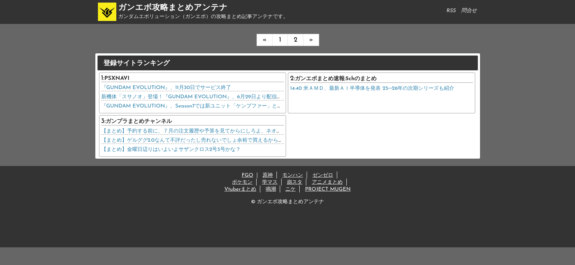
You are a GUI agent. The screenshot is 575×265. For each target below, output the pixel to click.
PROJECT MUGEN (328, 189)
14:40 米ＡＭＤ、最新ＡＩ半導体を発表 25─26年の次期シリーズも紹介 (372, 88)
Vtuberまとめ (240, 189)
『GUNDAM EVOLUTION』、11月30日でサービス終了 (166, 88)
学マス (270, 182)
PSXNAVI (117, 78)
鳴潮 (271, 189)
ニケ (290, 189)
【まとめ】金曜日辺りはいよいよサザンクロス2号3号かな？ (171, 149)
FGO (247, 175)
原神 (267, 175)
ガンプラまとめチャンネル (139, 121)
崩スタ (294, 182)
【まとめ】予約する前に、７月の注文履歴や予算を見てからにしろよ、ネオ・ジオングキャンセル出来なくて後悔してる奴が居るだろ (255, 131)
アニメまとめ (327, 182)
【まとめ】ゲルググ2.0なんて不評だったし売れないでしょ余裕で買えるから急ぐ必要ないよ (207, 140)
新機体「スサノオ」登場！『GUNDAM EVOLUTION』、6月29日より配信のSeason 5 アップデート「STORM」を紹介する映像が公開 (259, 97)
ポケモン (242, 182)
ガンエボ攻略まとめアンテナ (172, 8)
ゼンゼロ (323, 175)
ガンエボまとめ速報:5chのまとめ (336, 79)
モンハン (292, 175)
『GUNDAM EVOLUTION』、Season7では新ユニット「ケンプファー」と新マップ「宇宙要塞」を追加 (223, 106)
